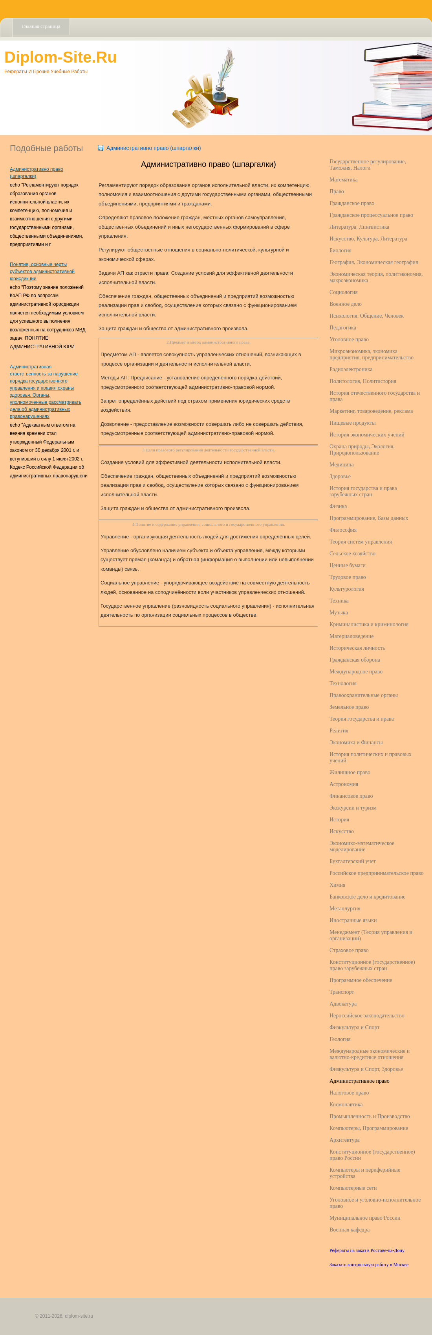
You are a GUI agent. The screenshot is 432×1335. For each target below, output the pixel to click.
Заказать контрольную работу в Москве (368, 1264)
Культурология (346, 589)
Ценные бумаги (347, 565)
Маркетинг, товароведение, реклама (371, 411)
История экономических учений (367, 435)
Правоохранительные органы (363, 695)
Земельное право (349, 707)
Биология (340, 250)
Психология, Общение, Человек (366, 316)
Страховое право (349, 950)
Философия (343, 530)
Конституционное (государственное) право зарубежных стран (372, 965)
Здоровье (340, 476)
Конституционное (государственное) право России (372, 1155)
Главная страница (41, 26)
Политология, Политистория (362, 381)
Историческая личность (357, 648)
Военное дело (345, 304)
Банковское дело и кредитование (367, 897)
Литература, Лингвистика (359, 227)
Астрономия (343, 784)
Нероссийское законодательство (367, 1016)
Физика (338, 506)
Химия (337, 885)
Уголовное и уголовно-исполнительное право (375, 1203)
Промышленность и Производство (369, 1116)
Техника (339, 601)
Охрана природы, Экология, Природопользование (362, 450)
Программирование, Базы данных (368, 518)
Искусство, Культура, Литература (368, 239)
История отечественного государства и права (374, 396)
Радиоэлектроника (350, 369)
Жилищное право (349, 772)
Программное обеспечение (360, 980)
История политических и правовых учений (370, 757)
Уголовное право (349, 339)
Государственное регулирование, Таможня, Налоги (367, 165)
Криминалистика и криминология (368, 624)
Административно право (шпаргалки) (153, 148)
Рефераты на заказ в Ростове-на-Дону (367, 1250)
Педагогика (342, 328)
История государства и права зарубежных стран (363, 491)
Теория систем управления (360, 542)
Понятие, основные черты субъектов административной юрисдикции (42, 271)
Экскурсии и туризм (353, 808)
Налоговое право (349, 1093)
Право (336, 191)
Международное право (356, 672)
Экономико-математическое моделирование (361, 846)
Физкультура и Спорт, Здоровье (366, 1069)
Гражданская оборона (354, 660)
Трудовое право (347, 577)
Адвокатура (343, 1004)
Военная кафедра (349, 1230)
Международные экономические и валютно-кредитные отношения (369, 1054)
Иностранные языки (353, 920)
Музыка (338, 613)
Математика (343, 180)
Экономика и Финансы (356, 742)
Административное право (359, 1081)
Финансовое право (351, 796)
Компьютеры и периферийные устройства (364, 1173)
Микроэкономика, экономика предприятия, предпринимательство (371, 354)
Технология (343, 683)
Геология (340, 1039)
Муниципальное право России (365, 1218)
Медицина (341, 465)
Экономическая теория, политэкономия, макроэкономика (376, 277)
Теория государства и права (361, 719)
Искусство (341, 831)
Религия (338, 731)
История (339, 820)
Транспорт (341, 992)
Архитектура (344, 1140)
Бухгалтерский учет (352, 861)
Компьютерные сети (353, 1188)
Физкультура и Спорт (354, 1027)
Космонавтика (345, 1105)
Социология (343, 292)
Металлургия (345, 909)
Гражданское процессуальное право (371, 215)
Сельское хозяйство (352, 554)
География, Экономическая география (373, 262)
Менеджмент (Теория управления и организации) (370, 935)
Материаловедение (351, 636)
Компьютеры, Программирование (368, 1128)
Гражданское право (351, 203)
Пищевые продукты (352, 423)
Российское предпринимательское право (376, 873)
